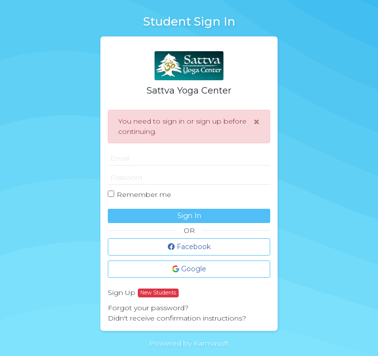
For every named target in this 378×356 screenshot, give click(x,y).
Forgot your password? (148, 307)
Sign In (189, 215)
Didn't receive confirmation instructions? (177, 318)
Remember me (144, 194)
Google (189, 268)
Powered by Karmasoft (189, 343)
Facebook (189, 246)
